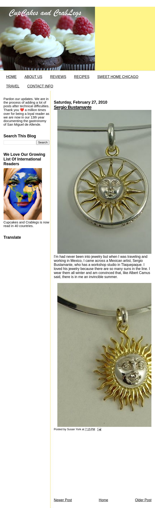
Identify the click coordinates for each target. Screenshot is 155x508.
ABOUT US (33, 77)
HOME (11, 77)
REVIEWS (58, 77)
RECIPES (81, 77)
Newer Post (63, 500)
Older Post (143, 500)
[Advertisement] (87, 466)
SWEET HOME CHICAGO (117, 77)
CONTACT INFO (40, 86)
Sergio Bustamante (72, 107)
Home (103, 500)
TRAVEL (12, 86)
